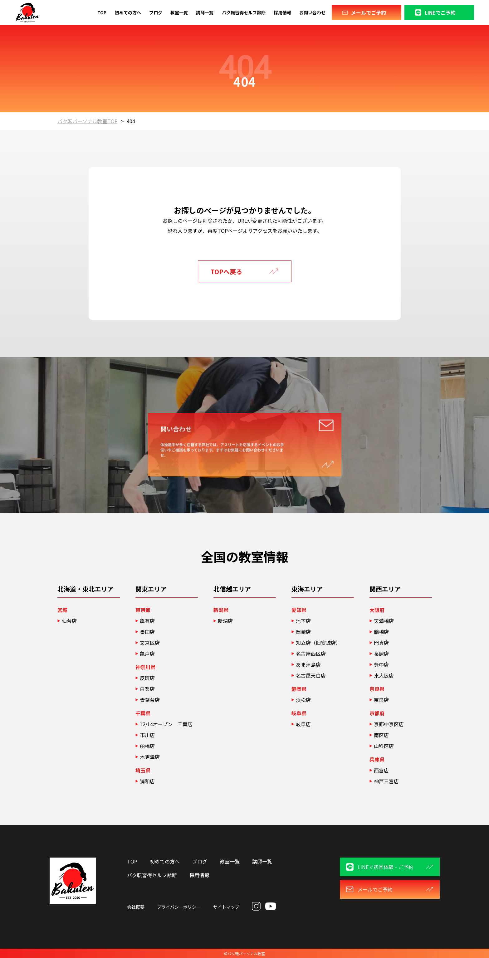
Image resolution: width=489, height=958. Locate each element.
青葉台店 (150, 699)
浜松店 (306, 699)
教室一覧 (179, 12)
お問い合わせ (312, 12)
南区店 (381, 735)
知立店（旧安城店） (318, 642)
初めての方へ (128, 12)
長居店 (381, 653)
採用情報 (282, 12)
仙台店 (69, 621)
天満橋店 (384, 621)
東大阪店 (384, 675)
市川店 (147, 735)
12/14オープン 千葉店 (166, 724)
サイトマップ (226, 907)
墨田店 (147, 631)
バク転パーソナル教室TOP (87, 121)
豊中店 (381, 664)
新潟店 (225, 621)
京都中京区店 (389, 724)
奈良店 (381, 699)
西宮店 (381, 770)
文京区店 (150, 642)
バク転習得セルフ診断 (244, 12)
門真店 (381, 642)
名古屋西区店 (311, 653)
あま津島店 (308, 664)
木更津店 (150, 757)
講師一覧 (204, 12)
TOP (101, 12)
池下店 (303, 621)
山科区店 (384, 746)
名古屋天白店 (311, 675)
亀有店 (147, 621)
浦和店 (147, 781)
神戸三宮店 (386, 781)
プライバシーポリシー (179, 907)
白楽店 (147, 689)
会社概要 (135, 907)
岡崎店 (303, 631)
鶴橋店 (381, 631)
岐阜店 (303, 724)
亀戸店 (147, 653)
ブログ (155, 12)
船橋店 (147, 746)
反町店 (147, 678)
